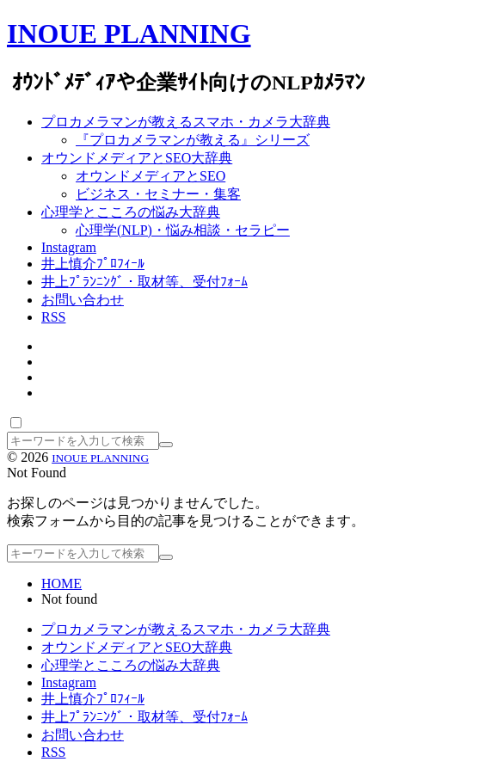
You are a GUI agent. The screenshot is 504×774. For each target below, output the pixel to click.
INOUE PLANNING (129, 33)
